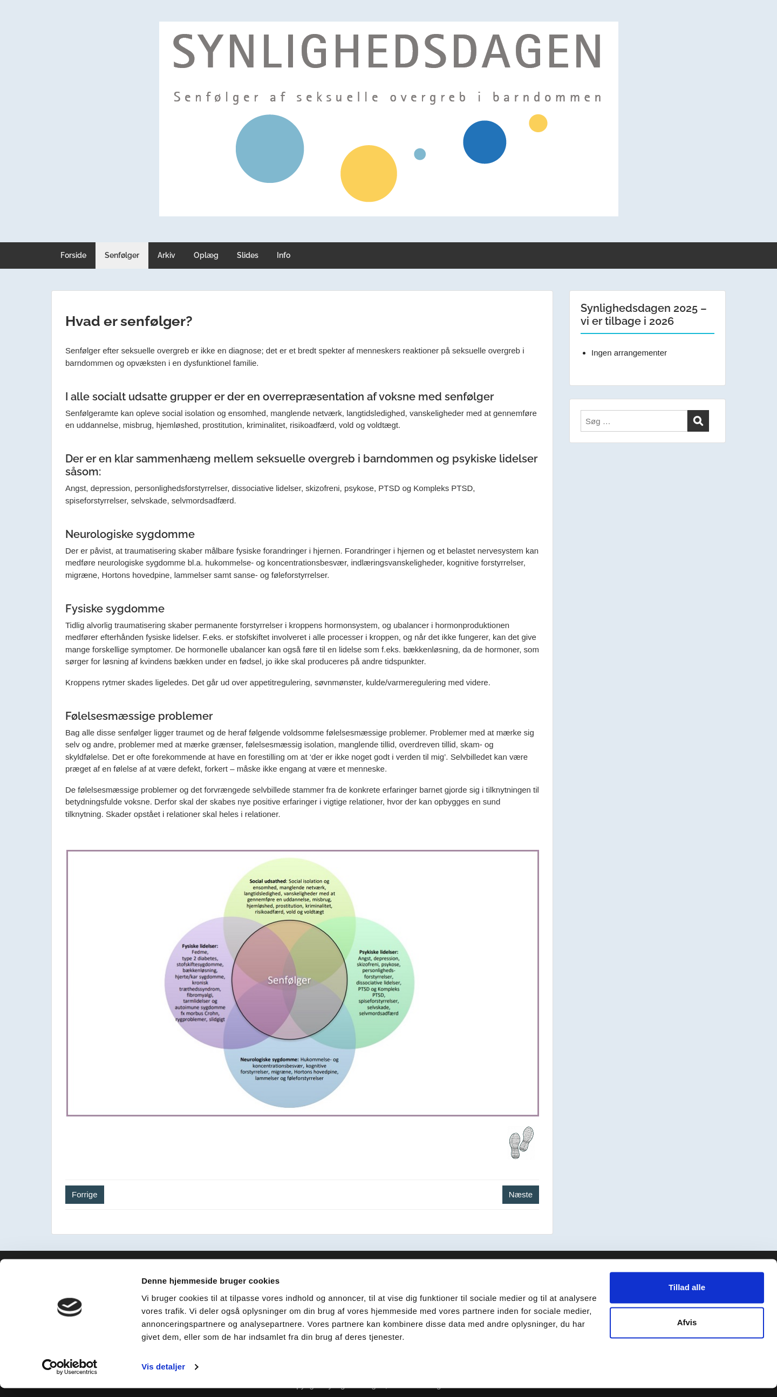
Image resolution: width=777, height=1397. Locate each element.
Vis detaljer (163, 1375)
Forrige (85, 1194)
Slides (247, 255)
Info (283, 255)
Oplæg (206, 255)
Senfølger (122, 255)
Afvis (687, 1331)
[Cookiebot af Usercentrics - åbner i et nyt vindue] (70, 1376)
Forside (73, 255)
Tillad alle (687, 1296)
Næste (521, 1194)
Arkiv (166, 255)
